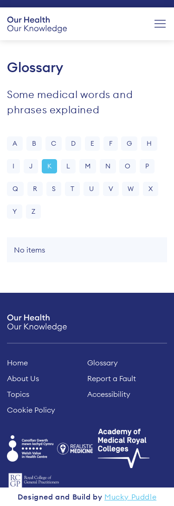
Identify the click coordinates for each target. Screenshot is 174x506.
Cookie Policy (31, 409)
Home (17, 362)
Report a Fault (111, 378)
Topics (18, 394)
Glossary (102, 362)
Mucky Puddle (130, 496)
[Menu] (160, 24)
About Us (23, 378)
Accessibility (108, 394)
